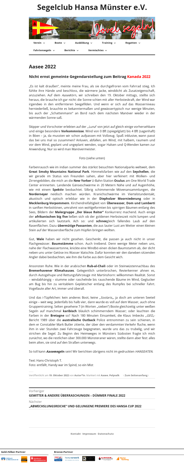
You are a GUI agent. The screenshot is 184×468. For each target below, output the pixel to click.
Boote (58, 42)
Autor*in (79, 375)
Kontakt (76, 433)
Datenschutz (106, 433)
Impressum (89, 433)
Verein (37, 42)
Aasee (104, 375)
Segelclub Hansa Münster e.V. (92, 7)
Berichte (69, 50)
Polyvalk (114, 375)
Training (107, 42)
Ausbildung (82, 42)
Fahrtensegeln (42, 50)
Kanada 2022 (138, 76)
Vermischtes (95, 50)
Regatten (131, 42)
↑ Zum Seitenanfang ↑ (136, 375)
